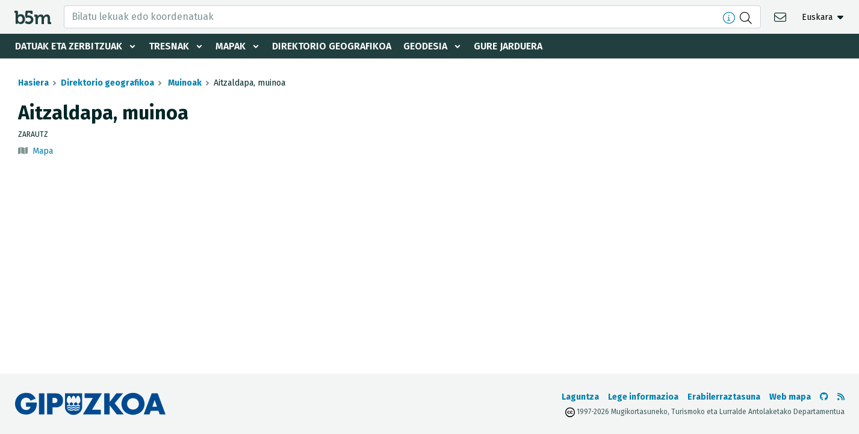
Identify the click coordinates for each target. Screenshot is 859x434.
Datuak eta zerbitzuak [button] (68, 46)
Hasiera (33, 83)
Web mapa (790, 397)
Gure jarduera (508, 46)
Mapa (43, 151)
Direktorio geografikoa (331, 46)
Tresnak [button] (169, 46)
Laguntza (580, 397)
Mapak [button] (231, 46)
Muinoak (184, 83)
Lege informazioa (643, 397)
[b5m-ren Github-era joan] (824, 397)
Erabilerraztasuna (723, 397)
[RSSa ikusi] (841, 397)
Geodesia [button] (425, 46)
